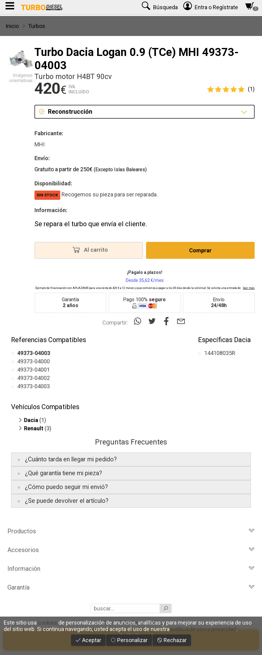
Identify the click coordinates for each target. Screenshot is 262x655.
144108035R (219, 353)
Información (131, 568)
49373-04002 (33, 378)
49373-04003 (33, 386)
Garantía (131, 587)
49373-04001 (33, 369)
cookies (47, 622)
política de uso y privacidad (203, 629)
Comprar (200, 250)
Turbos (36, 26)
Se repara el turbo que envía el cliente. (90, 223)
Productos (131, 531)
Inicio (12, 26)
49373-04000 (33, 361)
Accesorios (131, 550)
